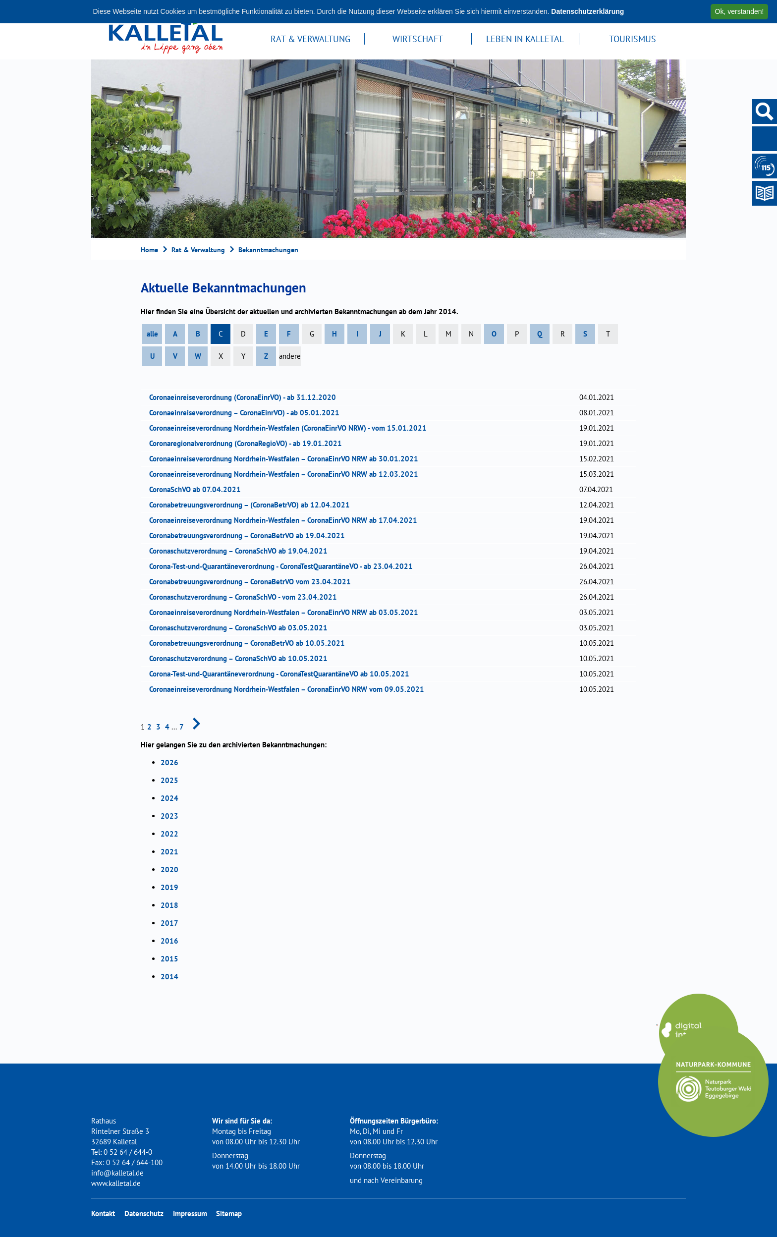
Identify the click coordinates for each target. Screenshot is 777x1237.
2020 (169, 869)
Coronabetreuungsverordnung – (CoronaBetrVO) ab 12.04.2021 (253, 504)
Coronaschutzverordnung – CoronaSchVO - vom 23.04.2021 (246, 597)
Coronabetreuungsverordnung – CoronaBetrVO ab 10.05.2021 (250, 643)
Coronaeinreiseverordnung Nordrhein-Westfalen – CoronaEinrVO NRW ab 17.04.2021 (286, 520)
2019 (169, 887)
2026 (169, 762)
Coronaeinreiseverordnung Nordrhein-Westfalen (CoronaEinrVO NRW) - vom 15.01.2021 (291, 428)
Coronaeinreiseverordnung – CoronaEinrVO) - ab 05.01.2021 (247, 412)
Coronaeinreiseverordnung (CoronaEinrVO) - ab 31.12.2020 (246, 397)
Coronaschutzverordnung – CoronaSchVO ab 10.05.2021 (242, 658)
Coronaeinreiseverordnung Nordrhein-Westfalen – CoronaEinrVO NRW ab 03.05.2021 (287, 612)
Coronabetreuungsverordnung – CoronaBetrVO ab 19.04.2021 (250, 535)
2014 (169, 976)
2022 (169, 834)
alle (152, 333)
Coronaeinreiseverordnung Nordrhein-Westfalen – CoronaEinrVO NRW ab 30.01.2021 (287, 458)
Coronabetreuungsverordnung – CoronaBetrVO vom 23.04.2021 (253, 581)
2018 (169, 905)
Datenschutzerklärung (587, 11)
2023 (169, 816)
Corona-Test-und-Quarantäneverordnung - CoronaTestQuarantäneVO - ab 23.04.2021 (284, 566)
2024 (169, 798)
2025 (169, 780)
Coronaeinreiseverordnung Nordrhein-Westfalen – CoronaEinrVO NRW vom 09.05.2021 (290, 689)
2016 (169, 941)
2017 (169, 923)
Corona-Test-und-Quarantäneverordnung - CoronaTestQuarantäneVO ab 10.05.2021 (282, 673)
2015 (169, 958)
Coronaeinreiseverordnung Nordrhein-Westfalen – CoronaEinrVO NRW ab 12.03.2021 (287, 474)
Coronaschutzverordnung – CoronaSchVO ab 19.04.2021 (242, 551)
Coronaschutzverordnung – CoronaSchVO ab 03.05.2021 (242, 627)
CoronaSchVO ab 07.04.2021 (198, 489)
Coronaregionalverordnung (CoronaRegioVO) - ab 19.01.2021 (249, 443)
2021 (169, 851)
